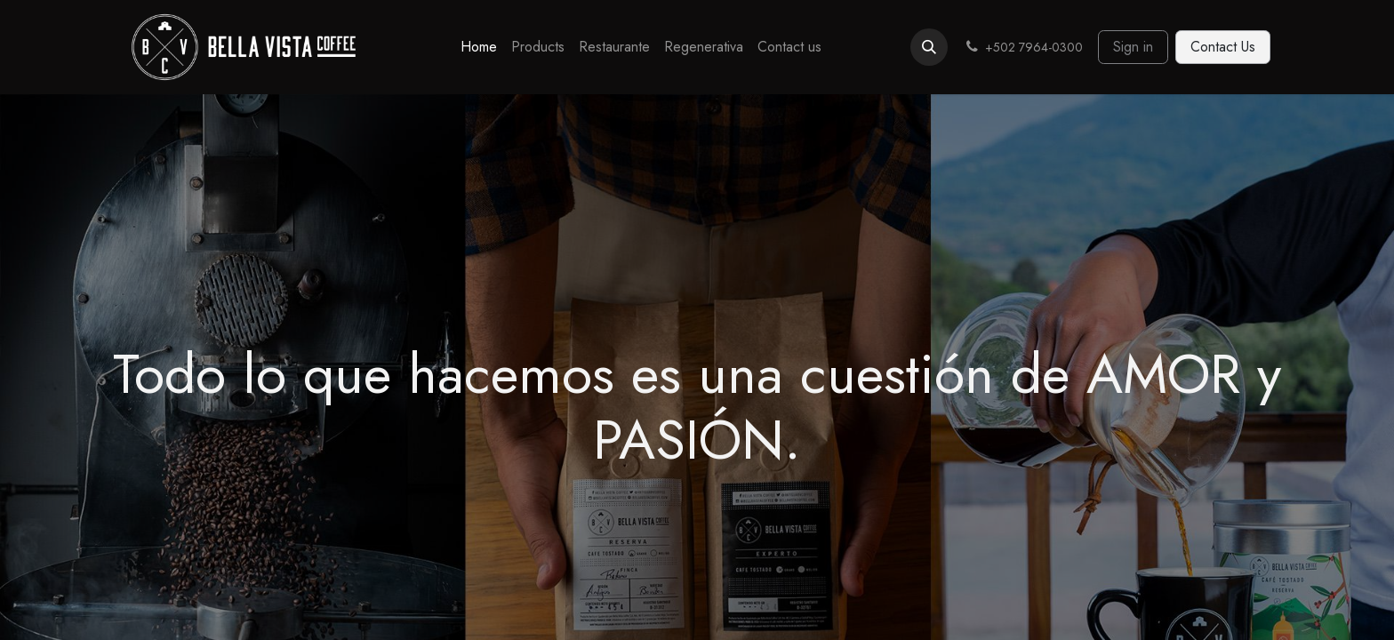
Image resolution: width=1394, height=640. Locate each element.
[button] (929, 47)
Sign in (1133, 46)
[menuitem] (478, 47)
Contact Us (1222, 46)
